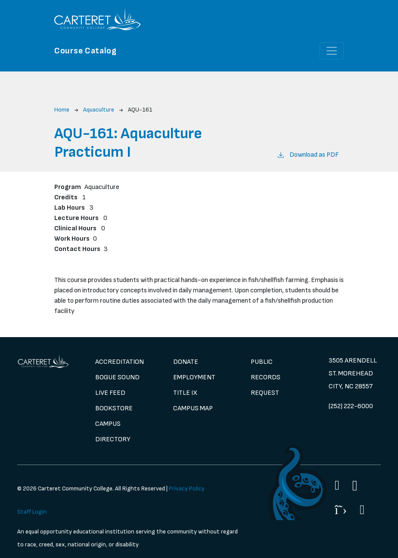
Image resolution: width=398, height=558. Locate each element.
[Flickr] (362, 509)
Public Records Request (265, 377)
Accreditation (119, 362)
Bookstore (114, 408)
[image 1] (43, 361)
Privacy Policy (187, 488)
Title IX (185, 393)
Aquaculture (98, 109)
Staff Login (32, 511)
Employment (194, 377)
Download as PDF (308, 154)
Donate (185, 362)
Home (61, 109)
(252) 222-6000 (351, 406)
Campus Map (193, 408)
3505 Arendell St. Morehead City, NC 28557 (353, 373)
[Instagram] (355, 486)
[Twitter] (341, 509)
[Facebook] (337, 485)
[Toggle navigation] (332, 50)
